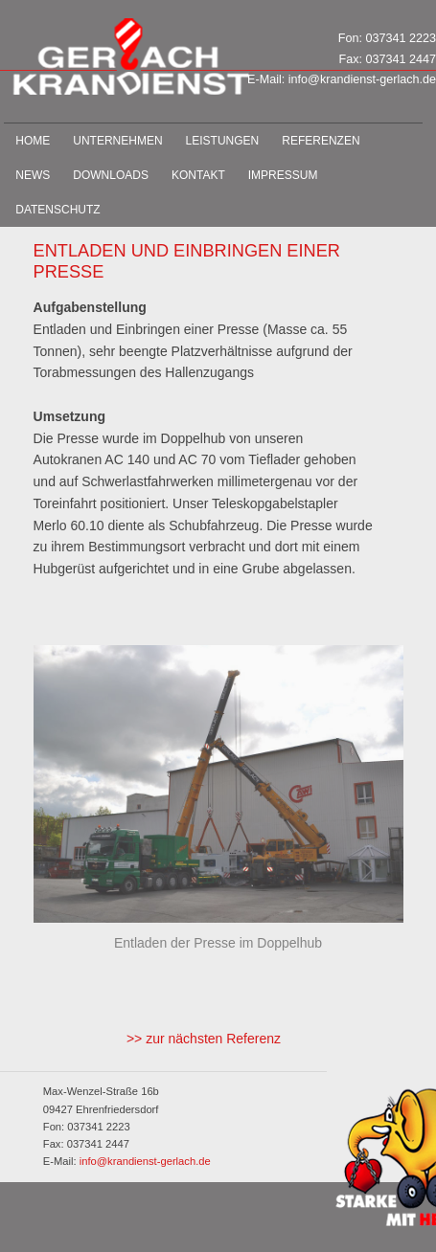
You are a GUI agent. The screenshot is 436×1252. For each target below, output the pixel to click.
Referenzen (320, 140)
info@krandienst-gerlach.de (362, 79)
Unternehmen (117, 140)
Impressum (283, 175)
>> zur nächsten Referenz (203, 1038)
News (32, 175)
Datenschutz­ (57, 209)
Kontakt (198, 175)
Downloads (111, 175)
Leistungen (223, 140)
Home (32, 140)
